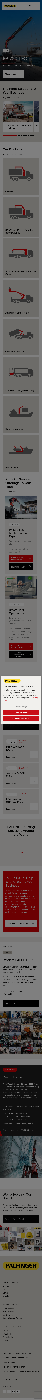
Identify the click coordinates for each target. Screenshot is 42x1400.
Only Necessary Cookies (20, 719)
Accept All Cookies (21, 713)
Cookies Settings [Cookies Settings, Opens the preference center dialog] (21, 707)
